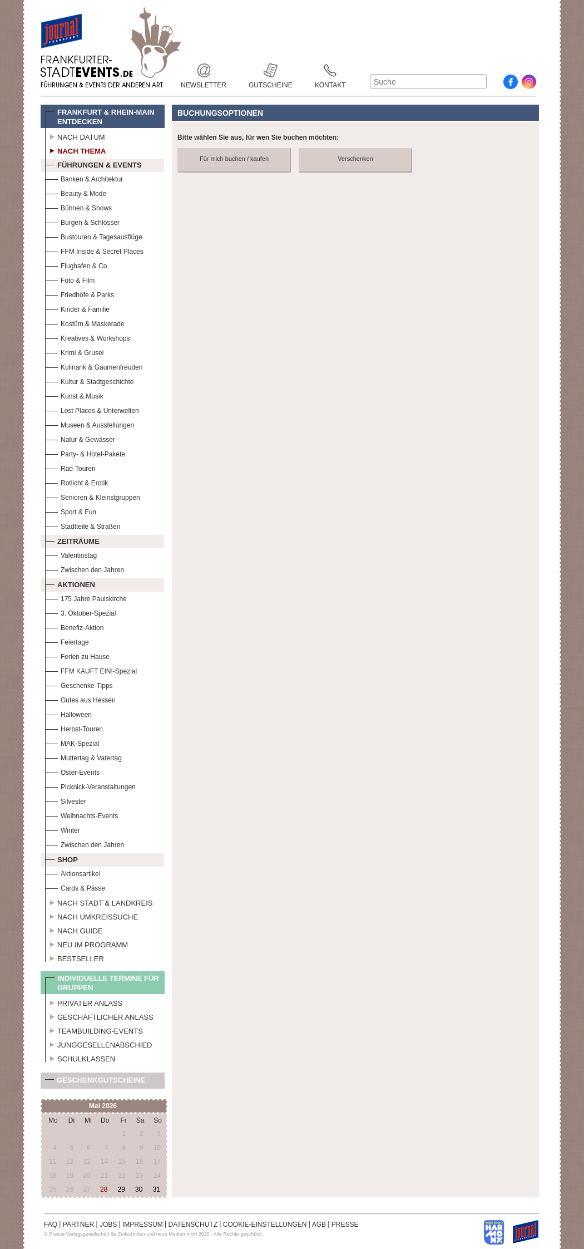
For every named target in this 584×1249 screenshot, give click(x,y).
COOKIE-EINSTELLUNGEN (265, 1224)
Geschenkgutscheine (95, 1082)
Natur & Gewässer (80, 438)
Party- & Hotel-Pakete (85, 453)
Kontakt (330, 70)
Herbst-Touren (74, 727)
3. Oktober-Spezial (80, 612)
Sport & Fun (70, 510)
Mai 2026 (103, 1106)
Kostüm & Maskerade (85, 322)
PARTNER (78, 1224)
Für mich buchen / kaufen (234, 158)
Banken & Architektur (84, 178)
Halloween (68, 713)
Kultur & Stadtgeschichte (89, 380)
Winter (62, 829)
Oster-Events (72, 771)
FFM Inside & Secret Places (94, 250)
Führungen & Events (93, 163)
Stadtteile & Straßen (82, 525)
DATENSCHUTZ (193, 1224)
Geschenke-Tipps (79, 684)
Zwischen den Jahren (84, 568)
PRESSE (345, 1224)
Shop (61, 858)
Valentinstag (71, 554)
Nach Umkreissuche (91, 915)
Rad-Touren (70, 467)
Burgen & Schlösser (82, 221)
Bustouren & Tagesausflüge (93, 235)
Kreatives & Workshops (87, 337)
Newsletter (203, 70)
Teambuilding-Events (94, 1029)
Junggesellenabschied (98, 1043)
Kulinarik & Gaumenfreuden (93, 366)
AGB (319, 1224)
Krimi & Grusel (74, 351)
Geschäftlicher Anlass (99, 1015)
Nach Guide (74, 929)
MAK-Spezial (72, 742)
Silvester (65, 800)
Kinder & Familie (77, 308)
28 (103, 1189)
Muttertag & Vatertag (83, 756)
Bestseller (74, 957)
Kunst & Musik (74, 395)
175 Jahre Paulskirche (86, 597)
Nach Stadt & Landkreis (98, 901)
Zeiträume (72, 539)
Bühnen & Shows (78, 206)
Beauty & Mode (75, 192)
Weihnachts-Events (81, 814)
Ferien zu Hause (77, 655)
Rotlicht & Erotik (76, 481)
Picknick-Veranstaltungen (90, 785)
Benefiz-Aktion (74, 626)
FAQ (50, 1224)
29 (121, 1189)
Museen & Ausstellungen (89, 424)
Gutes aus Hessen (80, 699)
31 (156, 1189)
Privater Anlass (83, 1001)
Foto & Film (70, 279)
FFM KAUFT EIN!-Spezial (91, 670)
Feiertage (67, 641)
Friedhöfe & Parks (79, 293)
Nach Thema (75, 149)
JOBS (108, 1224)
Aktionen (70, 583)
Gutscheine (271, 70)
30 (138, 1189)
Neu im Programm (86, 943)
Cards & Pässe (75, 887)
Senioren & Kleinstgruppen (92, 496)
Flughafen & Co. (77, 264)
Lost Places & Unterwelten (92, 409)
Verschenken (355, 158)
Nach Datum (75, 135)
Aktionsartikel (72, 872)
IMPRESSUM (142, 1224)
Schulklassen (80, 1057)
